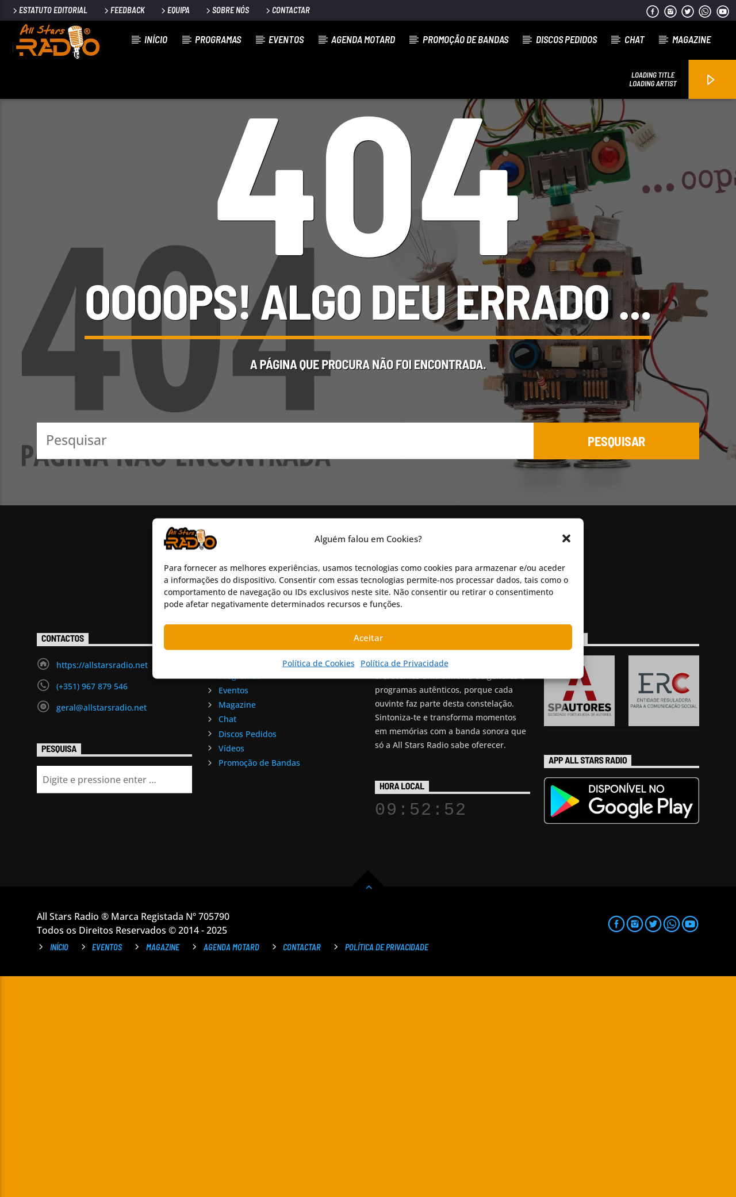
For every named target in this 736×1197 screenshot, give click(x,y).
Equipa (174, 10)
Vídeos (231, 969)
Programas (218, 39)
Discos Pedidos (566, 39)
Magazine (691, 39)
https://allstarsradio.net (102, 885)
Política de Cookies (318, 663)
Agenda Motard (363, 39)
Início (155, 39)
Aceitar (368, 637)
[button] (566, 538)
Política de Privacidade (404, 663)
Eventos (286, 39)
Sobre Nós (226, 10)
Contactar (287, 10)
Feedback (123, 10)
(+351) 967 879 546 (92, 906)
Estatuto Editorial (49, 10)
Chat (634, 39)
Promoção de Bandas (465, 39)
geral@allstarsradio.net (101, 928)
